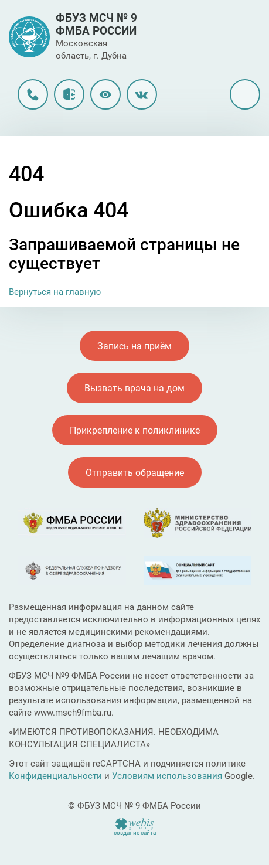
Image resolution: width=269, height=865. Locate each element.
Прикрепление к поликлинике (135, 430)
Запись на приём (134, 346)
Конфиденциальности (55, 776)
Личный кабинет (69, 94)
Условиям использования (167, 776)
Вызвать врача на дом (134, 388)
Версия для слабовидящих (105, 94)
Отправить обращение (135, 472)
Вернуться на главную (55, 292)
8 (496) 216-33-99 (33, 94)
